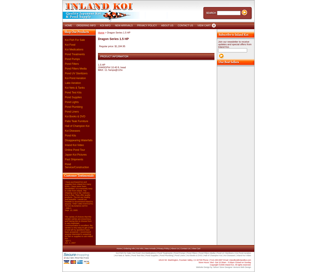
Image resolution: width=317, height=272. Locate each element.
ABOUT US (167, 25)
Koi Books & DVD (75, 116)
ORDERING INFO (86, 25)
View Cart (196, 248)
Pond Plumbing (74, 106)
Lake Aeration (73, 83)
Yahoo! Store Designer (223, 267)
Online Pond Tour (75, 149)
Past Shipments (74, 159)
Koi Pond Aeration (75, 78)
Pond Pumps (72, 59)
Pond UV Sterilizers (76, 73)
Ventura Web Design (242, 267)
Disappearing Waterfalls (79, 140)
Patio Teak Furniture (76, 121)
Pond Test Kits (73, 92)
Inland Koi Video (74, 145)
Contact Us (185, 248)
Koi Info (140, 248)
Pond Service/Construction (77, 166)
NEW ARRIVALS (124, 25)
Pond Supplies (73, 97)
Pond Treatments (75, 54)
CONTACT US (185, 25)
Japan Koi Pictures (76, 154)
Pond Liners (72, 111)
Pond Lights (72, 102)
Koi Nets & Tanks (75, 87)
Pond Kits (70, 135)
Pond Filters (72, 63)
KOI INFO (105, 25)
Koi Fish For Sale (75, 39)
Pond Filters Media (76, 68)
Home (101, 32)
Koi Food (70, 44)
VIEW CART (204, 25)
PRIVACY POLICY (147, 25)
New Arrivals (150, 248)
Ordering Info (129, 248)
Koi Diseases (72, 130)
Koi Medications (74, 49)
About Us (175, 248)
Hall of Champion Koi (77, 126)
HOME (68, 25)
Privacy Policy (163, 248)
